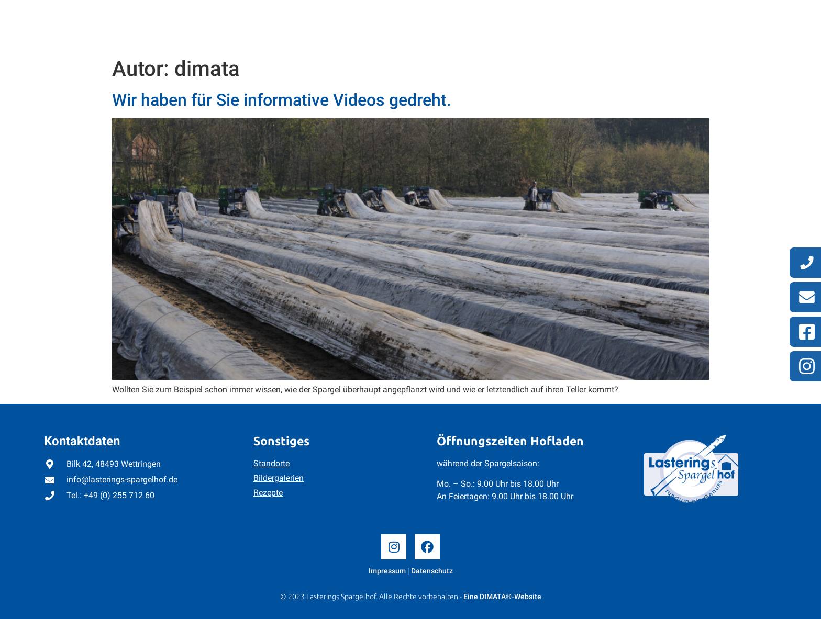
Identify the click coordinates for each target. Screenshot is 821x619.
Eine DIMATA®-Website (502, 596)
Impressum (387, 571)
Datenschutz (432, 571)
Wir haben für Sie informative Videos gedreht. (281, 100)
